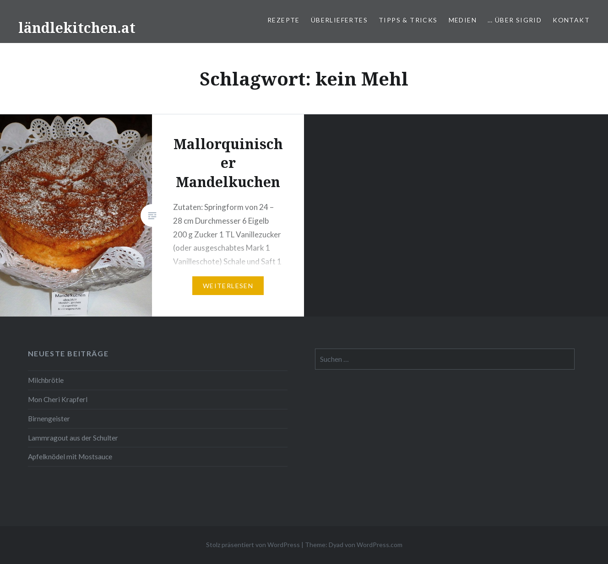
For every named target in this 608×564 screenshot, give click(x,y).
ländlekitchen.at (77, 27)
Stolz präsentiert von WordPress (253, 544)
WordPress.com (379, 544)
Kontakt (571, 20)
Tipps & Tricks (408, 20)
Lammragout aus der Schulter (73, 438)
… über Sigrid (515, 20)
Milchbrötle (46, 380)
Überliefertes (339, 20)
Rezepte (283, 20)
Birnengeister (49, 418)
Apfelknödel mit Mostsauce (70, 456)
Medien (463, 20)
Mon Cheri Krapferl (57, 399)
